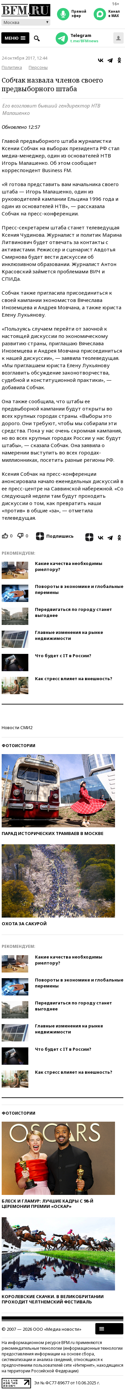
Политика (12, 67)
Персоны (38, 67)
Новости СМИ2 (17, 727)
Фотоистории (18, 745)
